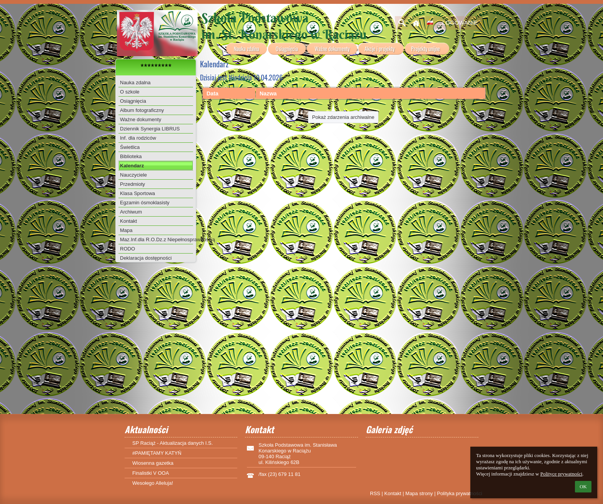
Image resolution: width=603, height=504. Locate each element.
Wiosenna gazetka (152, 463)
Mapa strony (419, 493)
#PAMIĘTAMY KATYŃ (157, 453)
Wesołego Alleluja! (152, 483)
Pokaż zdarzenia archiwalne (343, 117)
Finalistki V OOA (150, 473)
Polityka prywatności (459, 493)
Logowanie (460, 22)
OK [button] (583, 486)
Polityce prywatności (561, 474)
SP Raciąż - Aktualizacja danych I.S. (172, 443)
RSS (375, 493)
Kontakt (392, 493)
